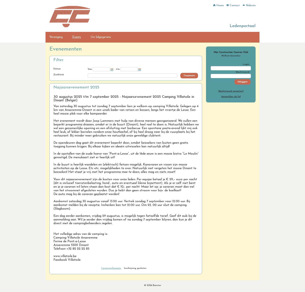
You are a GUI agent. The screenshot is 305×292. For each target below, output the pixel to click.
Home (218, 5)
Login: (246, 64)
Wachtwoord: (243, 72)
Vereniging (56, 37)
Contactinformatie (111, 268)
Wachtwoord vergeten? (231, 91)
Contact (233, 5)
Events (76, 37)
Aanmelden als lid (231, 96)
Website (249, 5)
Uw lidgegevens (101, 37)
